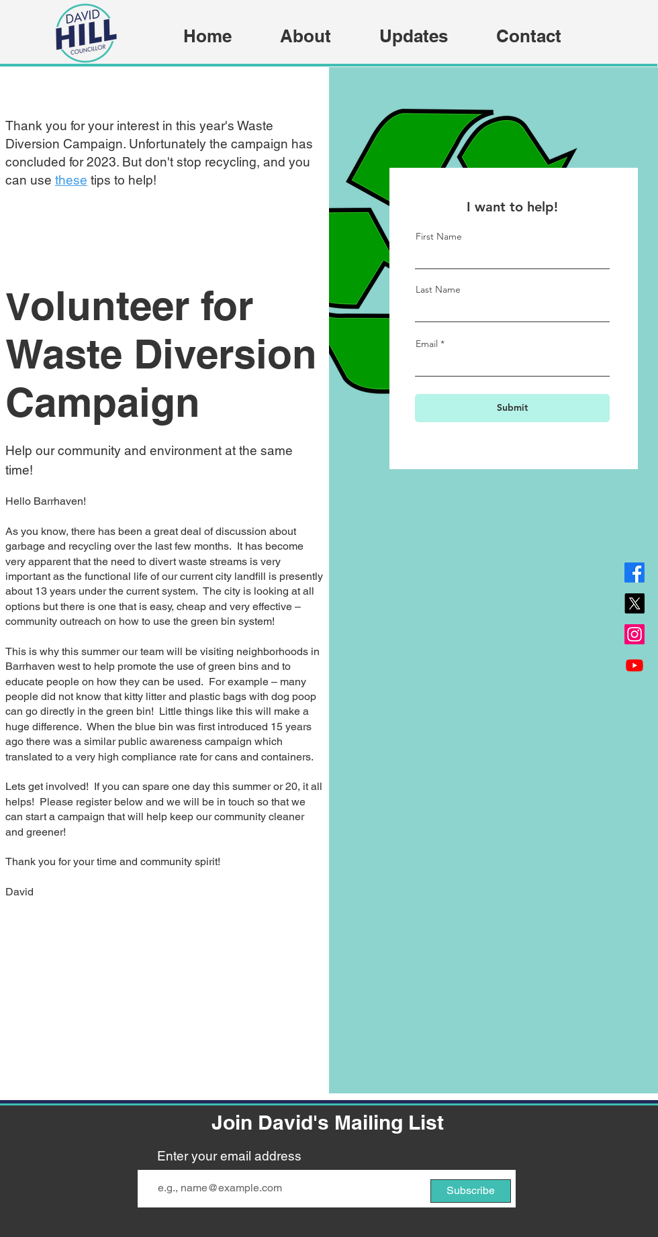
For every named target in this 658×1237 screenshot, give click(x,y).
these (71, 179)
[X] (634, 603)
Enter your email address (229, 1156)
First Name (439, 236)
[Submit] (512, 408)
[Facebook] (634, 572)
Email (427, 343)
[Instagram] (634, 634)
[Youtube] (634, 665)
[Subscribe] (470, 1191)
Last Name (438, 289)
